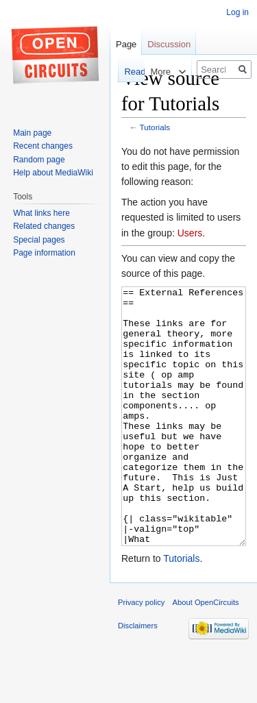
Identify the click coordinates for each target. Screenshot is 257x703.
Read (123, 71)
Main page (32, 133)
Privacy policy (141, 654)
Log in (237, 12)
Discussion (169, 44)
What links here (41, 213)
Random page (38, 159)
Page (126, 44)
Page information (44, 253)
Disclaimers (138, 677)
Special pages (38, 240)
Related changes (44, 226)
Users (190, 232)
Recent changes (43, 146)
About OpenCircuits (206, 654)
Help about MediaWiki (53, 172)
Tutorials (155, 127)
